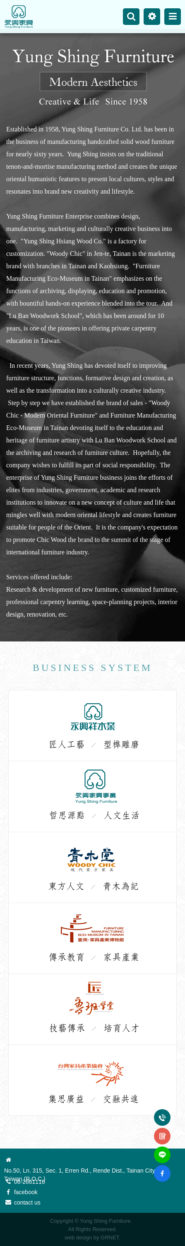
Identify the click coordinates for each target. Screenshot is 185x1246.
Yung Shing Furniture (18, 16)
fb (162, 1168)
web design (78, 1237)
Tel (162, 1112)
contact (162, 1131)
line (162, 1149)
